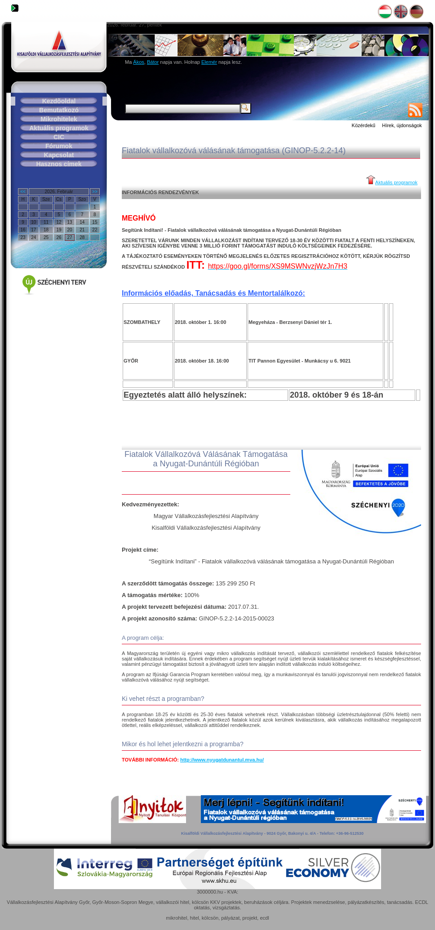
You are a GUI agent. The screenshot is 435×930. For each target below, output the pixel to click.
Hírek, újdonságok (402, 125)
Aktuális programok (58, 128)
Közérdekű (364, 125)
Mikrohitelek (58, 119)
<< (23, 191)
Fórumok (58, 146)
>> (95, 191)
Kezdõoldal (59, 101)
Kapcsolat (59, 155)
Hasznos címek (58, 164)
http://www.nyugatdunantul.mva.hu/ (222, 759)
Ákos (138, 62)
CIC (58, 137)
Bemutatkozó (59, 110)
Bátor (153, 62)
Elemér (209, 62)
